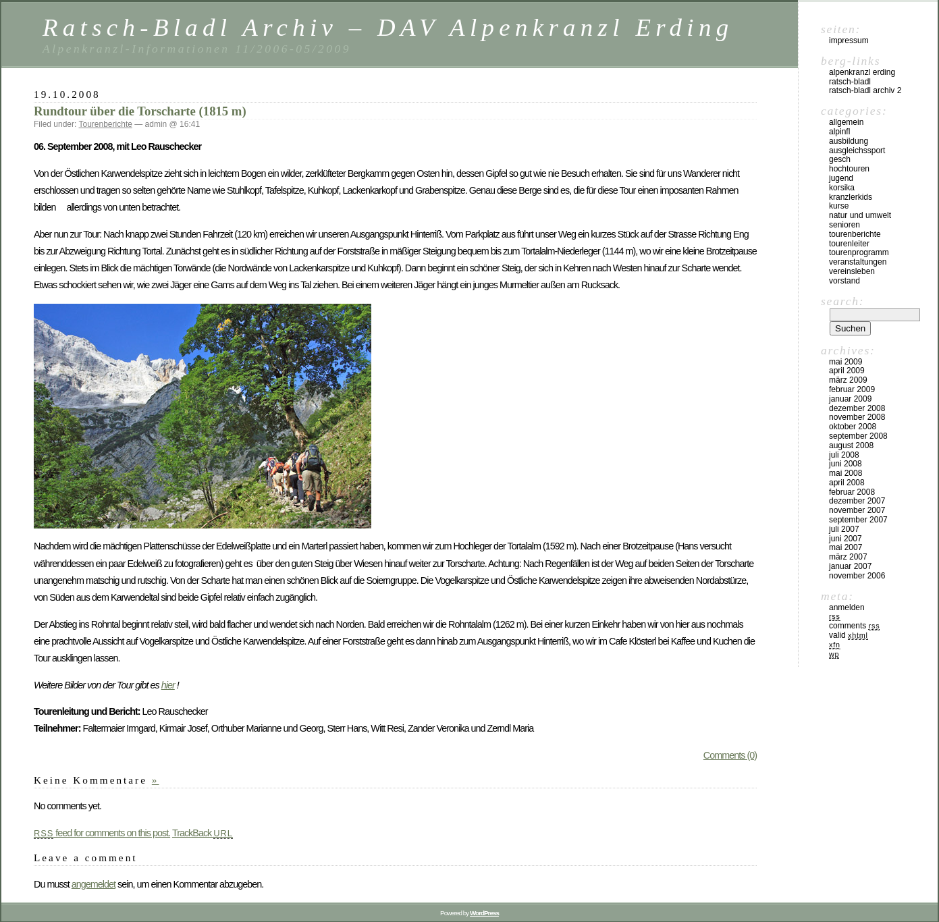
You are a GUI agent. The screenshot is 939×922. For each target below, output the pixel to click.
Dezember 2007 (857, 501)
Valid (848, 635)
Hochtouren (849, 168)
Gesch (840, 159)
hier (168, 685)
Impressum (849, 40)
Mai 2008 (845, 473)
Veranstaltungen (857, 262)
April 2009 (847, 370)
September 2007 (858, 519)
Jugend (841, 178)
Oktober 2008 (852, 426)
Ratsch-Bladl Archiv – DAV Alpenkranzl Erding (388, 27)
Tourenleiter (849, 243)
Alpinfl (839, 131)
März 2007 (848, 557)
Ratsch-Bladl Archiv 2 (865, 90)
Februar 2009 (852, 389)
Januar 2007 (850, 566)
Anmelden (847, 607)
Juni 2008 (845, 463)
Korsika (842, 187)
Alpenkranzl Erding (862, 72)
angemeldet (93, 884)
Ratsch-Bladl (850, 81)
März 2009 (848, 380)
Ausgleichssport (857, 150)
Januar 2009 (850, 399)
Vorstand (844, 281)
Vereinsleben (852, 271)
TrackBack (202, 833)
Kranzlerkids (850, 197)
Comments (854, 625)
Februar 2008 (852, 492)
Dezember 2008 (857, 408)
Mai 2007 (845, 547)
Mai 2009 (845, 362)
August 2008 (851, 445)
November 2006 (857, 575)
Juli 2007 (844, 529)
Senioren (844, 224)
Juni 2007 (845, 538)
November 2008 (857, 417)
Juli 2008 (844, 455)
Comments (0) (730, 755)
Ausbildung (848, 141)
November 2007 (857, 510)
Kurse (839, 206)
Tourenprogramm (859, 252)
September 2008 (858, 436)
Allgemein (846, 122)
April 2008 (847, 482)
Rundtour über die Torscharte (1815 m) (140, 111)
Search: (842, 301)
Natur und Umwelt (860, 215)
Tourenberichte (105, 124)
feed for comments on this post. (102, 833)
